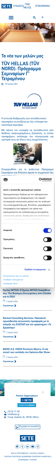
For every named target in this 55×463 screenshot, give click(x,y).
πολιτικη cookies (37, 453)
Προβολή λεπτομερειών (35, 270)
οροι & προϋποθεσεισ (19, 453)
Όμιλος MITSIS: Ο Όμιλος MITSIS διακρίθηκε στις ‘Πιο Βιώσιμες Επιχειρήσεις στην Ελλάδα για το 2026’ (27, 293)
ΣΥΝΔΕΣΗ (18, 6)
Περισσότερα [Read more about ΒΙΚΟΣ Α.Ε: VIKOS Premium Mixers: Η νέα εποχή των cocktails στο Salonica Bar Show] (8, 361)
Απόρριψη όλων (10, 284)
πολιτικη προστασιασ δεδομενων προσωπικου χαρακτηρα (27, 457)
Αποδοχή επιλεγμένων (13, 280)
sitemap (33, 460)
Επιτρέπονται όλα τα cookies (16, 276)
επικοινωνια (23, 460)
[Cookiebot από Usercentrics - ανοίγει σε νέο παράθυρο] (39, 180)
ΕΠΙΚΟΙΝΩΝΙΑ (42, 6)
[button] (11, 17)
